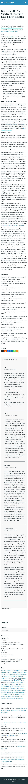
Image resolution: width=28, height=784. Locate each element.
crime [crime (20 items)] (17, 678)
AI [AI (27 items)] (12, 670)
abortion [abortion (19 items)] (3, 670)
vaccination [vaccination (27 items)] (19, 698)
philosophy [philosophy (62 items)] (14, 688)
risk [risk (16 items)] (14, 694)
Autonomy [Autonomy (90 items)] (13, 672)
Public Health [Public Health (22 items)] (22, 690)
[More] (17, 351)
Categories (3, 627)
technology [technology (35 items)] (5, 698)
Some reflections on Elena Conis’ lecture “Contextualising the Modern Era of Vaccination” (14, 710)
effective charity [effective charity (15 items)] (22, 678)
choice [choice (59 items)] (7, 674)
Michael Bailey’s (11, 36)
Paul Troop (4, 19)
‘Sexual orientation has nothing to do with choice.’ (12, 225)
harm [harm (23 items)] (15, 682)
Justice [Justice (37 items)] (6, 684)
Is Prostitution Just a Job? (7, 655)
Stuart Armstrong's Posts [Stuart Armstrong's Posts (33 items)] (8, 696)
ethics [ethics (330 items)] (16, 680)
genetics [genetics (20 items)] (10, 682)
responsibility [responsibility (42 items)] (8, 694)
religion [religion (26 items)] (16, 692)
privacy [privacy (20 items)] (3, 690)
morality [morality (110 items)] (10, 686)
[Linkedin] (11, 351)
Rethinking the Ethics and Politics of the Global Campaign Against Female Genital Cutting (12, 759)
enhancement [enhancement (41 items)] (6, 680)
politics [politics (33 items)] (22, 688)
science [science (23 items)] (18, 694)
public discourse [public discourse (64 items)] (12, 690)
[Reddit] (5, 351)
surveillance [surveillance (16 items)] (19, 696)
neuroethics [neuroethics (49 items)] (19, 686)
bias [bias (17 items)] (20, 672)
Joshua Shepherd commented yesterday (15, 124)
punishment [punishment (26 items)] (4, 692)
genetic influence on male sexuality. (9, 31)
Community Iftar (5, 638)
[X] (2, 351)
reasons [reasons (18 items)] (10, 692)
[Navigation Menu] (25, 2)
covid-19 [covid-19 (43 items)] (11, 678)
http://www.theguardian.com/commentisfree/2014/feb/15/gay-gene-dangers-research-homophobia (14, 509)
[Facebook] (8, 351)
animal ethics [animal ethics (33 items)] (18, 670)
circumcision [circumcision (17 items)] (13, 674)
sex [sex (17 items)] (23, 694)
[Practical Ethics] (7, 2)
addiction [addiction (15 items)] (8, 670)
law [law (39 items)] (12, 684)
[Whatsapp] (14, 351)
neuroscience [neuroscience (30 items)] (5, 688)
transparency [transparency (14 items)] (12, 698)
